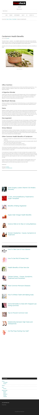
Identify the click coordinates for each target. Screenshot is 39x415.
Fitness (3, 381)
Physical (4, 383)
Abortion (4, 391)
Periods (4, 395)
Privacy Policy (4, 404)
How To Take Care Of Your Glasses (19, 249)
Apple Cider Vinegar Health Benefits (19, 215)
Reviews (4, 388)
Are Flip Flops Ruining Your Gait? (18, 331)
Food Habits (5, 382)
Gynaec (4, 392)
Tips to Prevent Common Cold (18, 313)
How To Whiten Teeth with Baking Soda (20, 295)
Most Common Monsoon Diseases (19, 285)
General (3, 385)
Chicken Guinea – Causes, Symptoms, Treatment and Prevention (20, 277)
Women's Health (4, 390)
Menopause (5, 394)
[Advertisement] (19, 28)
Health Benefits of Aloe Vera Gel (18, 267)
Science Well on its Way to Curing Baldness (22, 224)
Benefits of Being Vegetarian (17, 206)
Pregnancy (5, 396)
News (3, 387)
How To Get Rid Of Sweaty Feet (18, 258)
